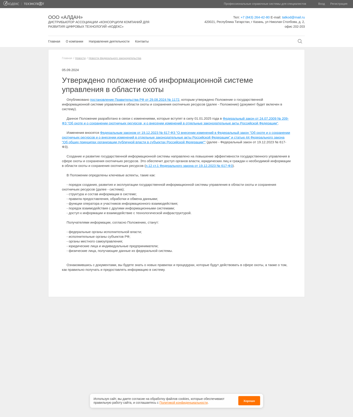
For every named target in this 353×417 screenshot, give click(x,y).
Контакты (142, 41)
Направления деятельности (109, 41)
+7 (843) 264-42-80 (255, 17)
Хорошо (249, 399)
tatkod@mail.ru (293, 17)
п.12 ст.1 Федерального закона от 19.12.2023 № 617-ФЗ (189, 166)
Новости (80, 58)
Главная (54, 41)
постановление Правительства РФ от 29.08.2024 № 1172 (134, 99)
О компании (74, 41)
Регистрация (338, 3)
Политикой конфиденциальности (183, 401)
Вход (321, 3)
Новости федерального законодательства (115, 58)
